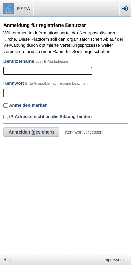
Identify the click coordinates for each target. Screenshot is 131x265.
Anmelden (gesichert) (31, 132)
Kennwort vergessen (84, 132)
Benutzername (18, 61)
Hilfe (7, 259)
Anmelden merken (25, 105)
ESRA (23, 8)
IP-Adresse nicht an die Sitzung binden (47, 116)
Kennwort (13, 83)
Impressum (114, 259)
